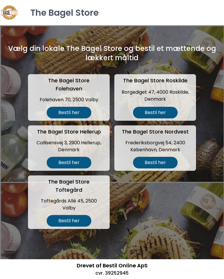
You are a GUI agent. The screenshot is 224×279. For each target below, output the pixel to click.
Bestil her (69, 112)
